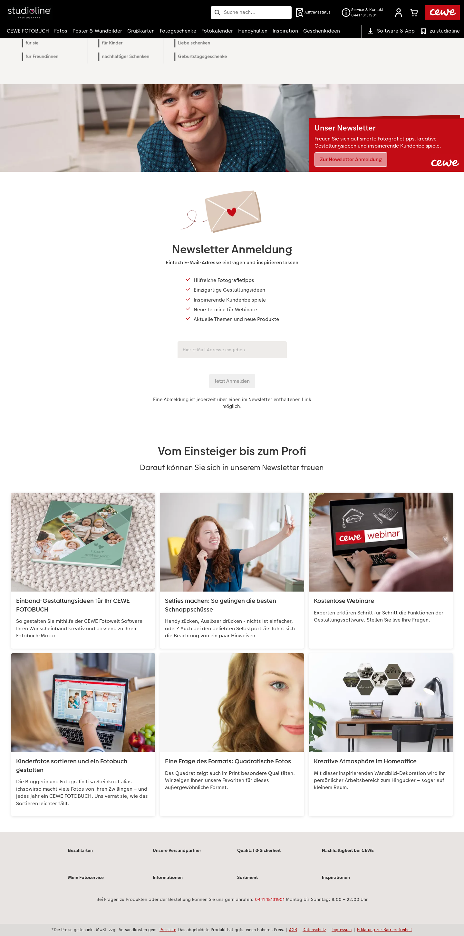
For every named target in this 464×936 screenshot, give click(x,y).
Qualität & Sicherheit (259, 850)
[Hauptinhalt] (232, 444)
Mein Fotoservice (86, 877)
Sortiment (247, 877)
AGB (293, 929)
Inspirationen (336, 877)
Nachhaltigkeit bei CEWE (348, 850)
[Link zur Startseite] (70, 12)
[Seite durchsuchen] (251, 12)
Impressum (342, 929)
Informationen (168, 877)
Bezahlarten (80, 850)
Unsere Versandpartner (177, 850)
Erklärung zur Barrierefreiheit (384, 929)
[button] (398, 12)
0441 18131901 (270, 899)
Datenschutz (314, 929)
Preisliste (168, 929)
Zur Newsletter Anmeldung (351, 159)
